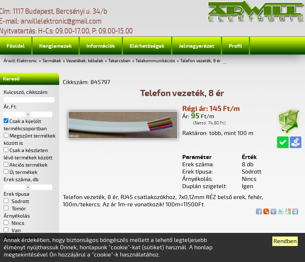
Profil (235, 46)
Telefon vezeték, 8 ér (200, 61)
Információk (100, 46)
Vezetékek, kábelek (84, 61)
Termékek (51, 61)
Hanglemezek (55, 46)
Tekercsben (119, 61)
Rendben (285, 241)
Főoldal (16, 46)
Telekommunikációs (155, 61)
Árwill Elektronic (20, 61)
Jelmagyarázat (196, 46)
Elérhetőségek (147, 46)
